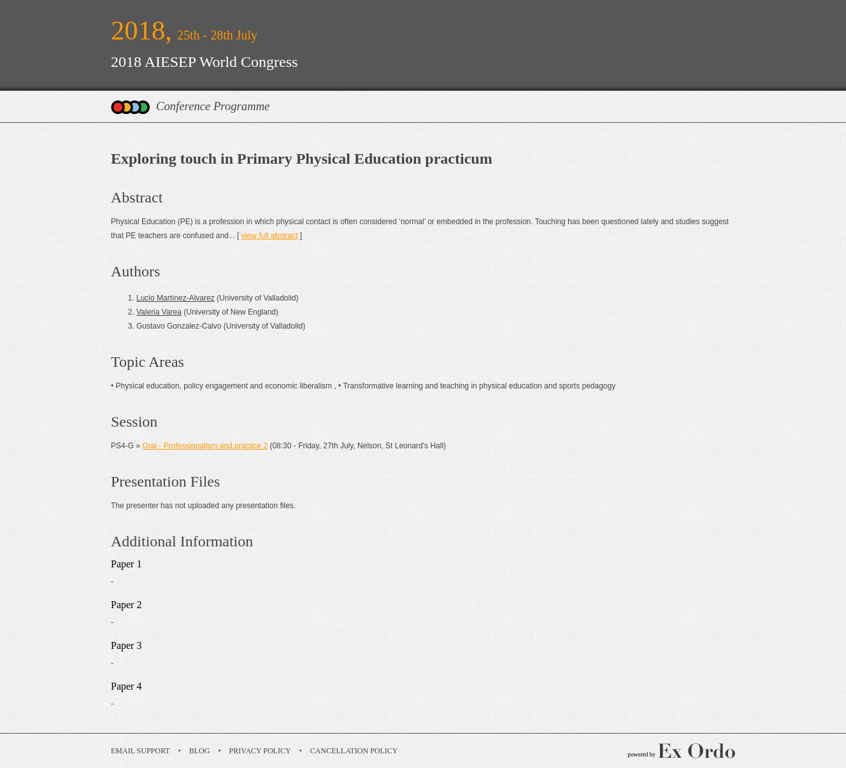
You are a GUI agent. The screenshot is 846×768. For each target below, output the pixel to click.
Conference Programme (212, 106)
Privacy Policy (260, 750)
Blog (199, 750)
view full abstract (269, 235)
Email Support (140, 750)
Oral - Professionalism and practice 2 (205, 445)
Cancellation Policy (354, 750)
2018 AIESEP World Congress (204, 61)
